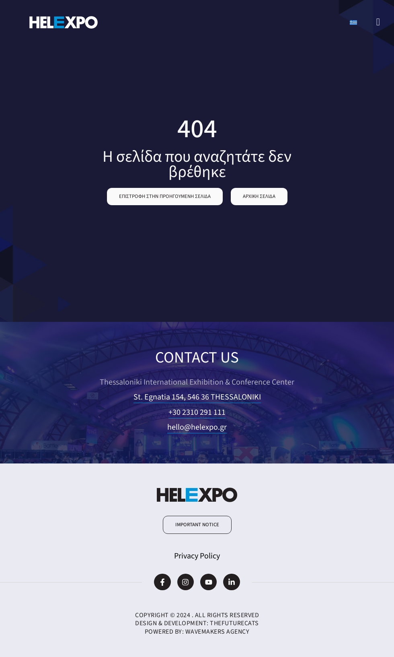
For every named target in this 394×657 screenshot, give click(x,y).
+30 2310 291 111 (197, 412)
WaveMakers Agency (217, 631)
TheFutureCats (234, 623)
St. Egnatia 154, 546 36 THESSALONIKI (197, 397)
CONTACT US (197, 357)
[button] (165, 196)
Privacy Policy (197, 556)
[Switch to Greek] (353, 22)
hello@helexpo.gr (197, 427)
